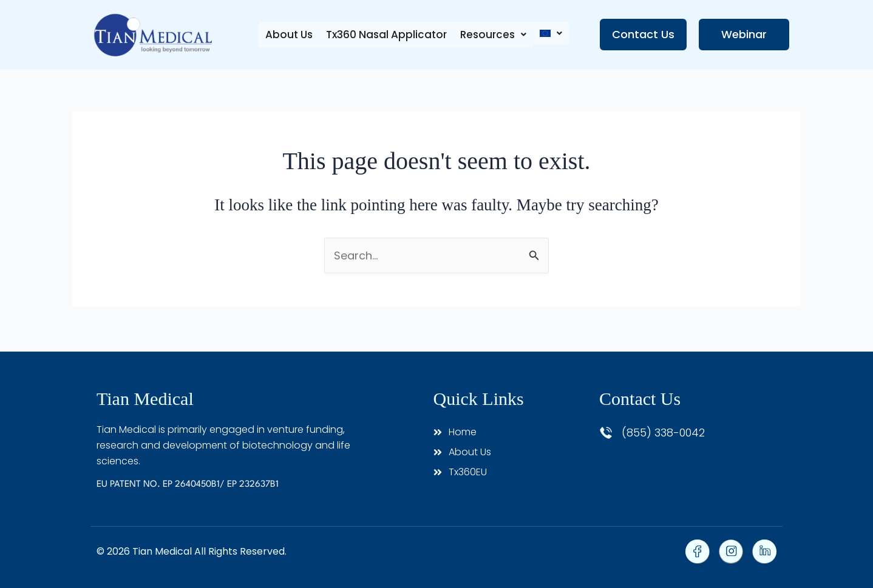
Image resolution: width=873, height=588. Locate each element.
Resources (491, 34)
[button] (491, 35)
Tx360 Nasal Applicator (383, 34)
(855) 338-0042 (663, 432)
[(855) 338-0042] (606, 432)
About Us (284, 34)
